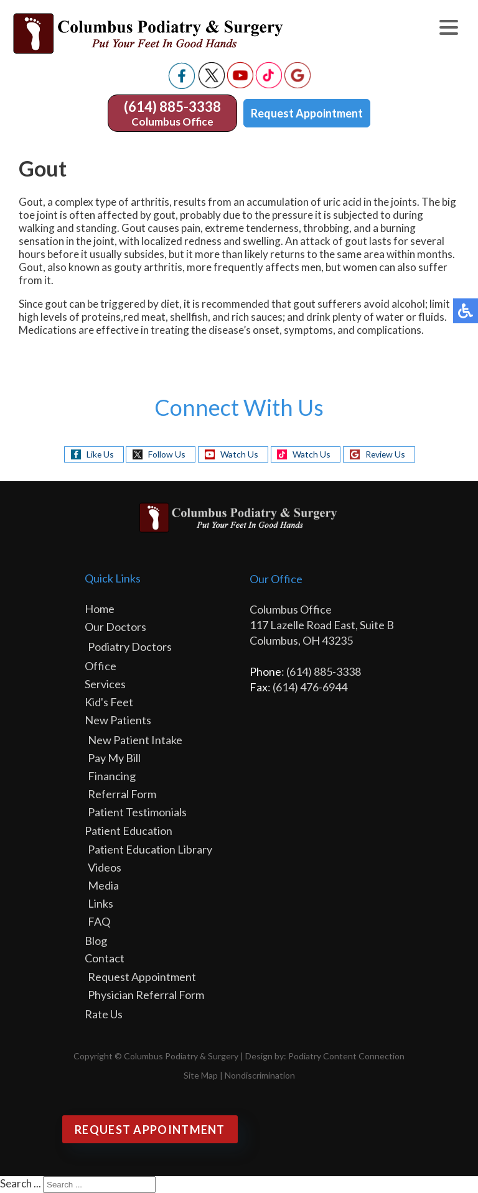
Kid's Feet (109, 702)
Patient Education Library (150, 849)
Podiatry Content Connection (346, 1056)
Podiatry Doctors (130, 646)
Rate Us (104, 1014)
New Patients (118, 720)
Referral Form (122, 794)
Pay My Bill (114, 758)
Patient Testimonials (137, 812)
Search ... (20, 1183)
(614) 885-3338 (172, 106)
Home (100, 608)
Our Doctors (115, 626)
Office (100, 666)
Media (103, 885)
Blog (96, 940)
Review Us (385, 454)
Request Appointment (307, 113)
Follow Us (166, 454)
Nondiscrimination (260, 1075)
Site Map (201, 1075)
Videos (104, 867)
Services (105, 684)
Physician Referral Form (146, 995)
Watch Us (239, 454)
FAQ (99, 921)
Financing (112, 776)
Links (100, 903)
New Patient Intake (135, 740)
